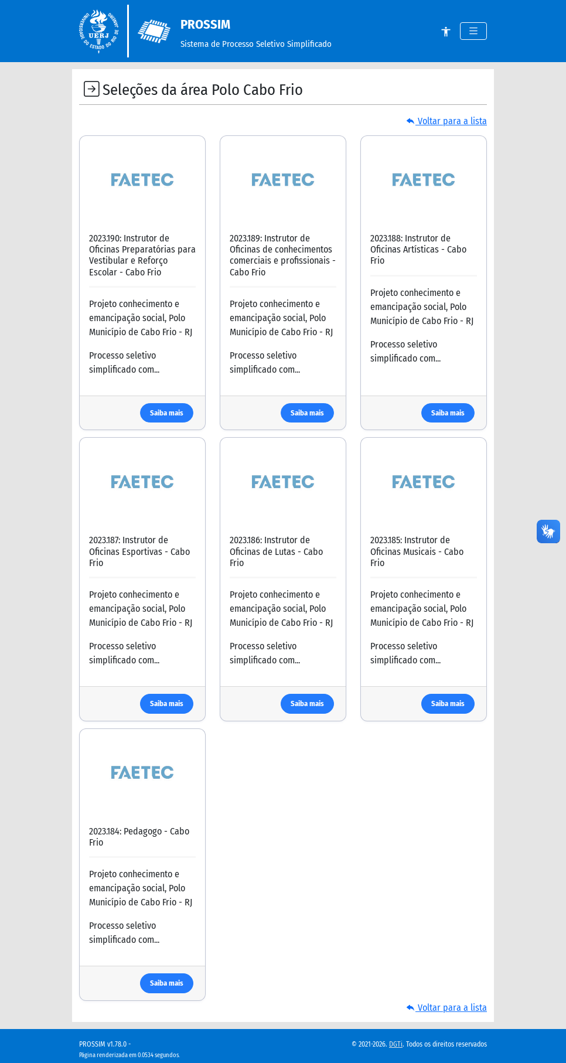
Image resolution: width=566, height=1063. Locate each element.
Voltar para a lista (446, 121)
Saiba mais (166, 412)
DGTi (396, 1044)
